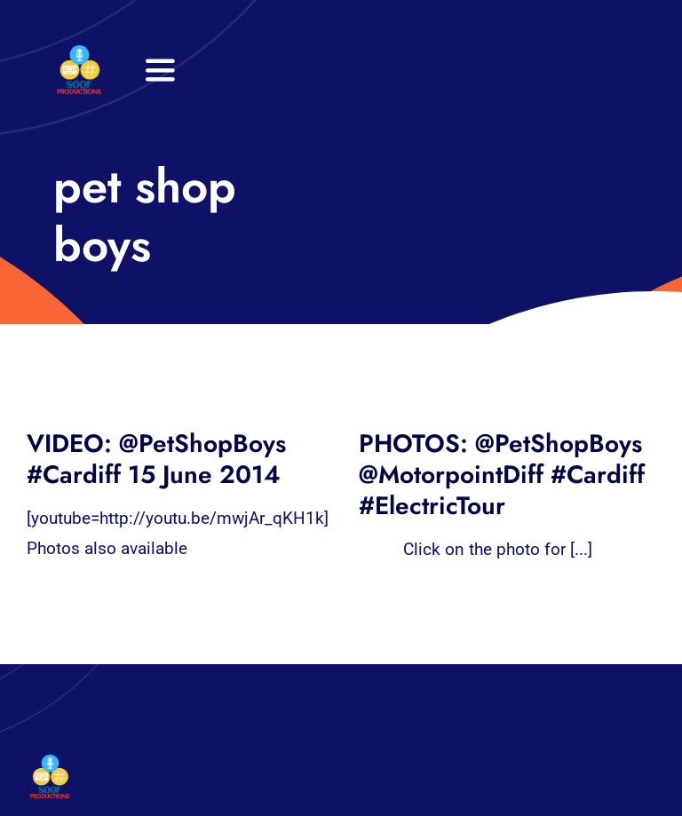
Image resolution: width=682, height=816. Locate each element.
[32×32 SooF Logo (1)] (79, 53)
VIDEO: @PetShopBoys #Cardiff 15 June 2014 (156, 459)
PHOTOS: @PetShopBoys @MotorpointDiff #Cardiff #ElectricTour (502, 474)
